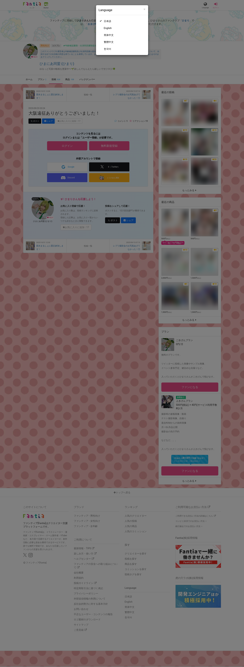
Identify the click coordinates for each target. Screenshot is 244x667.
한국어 (107, 49)
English (108, 28)
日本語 (107, 21)
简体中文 (109, 35)
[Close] (144, 9)
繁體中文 (109, 42)
